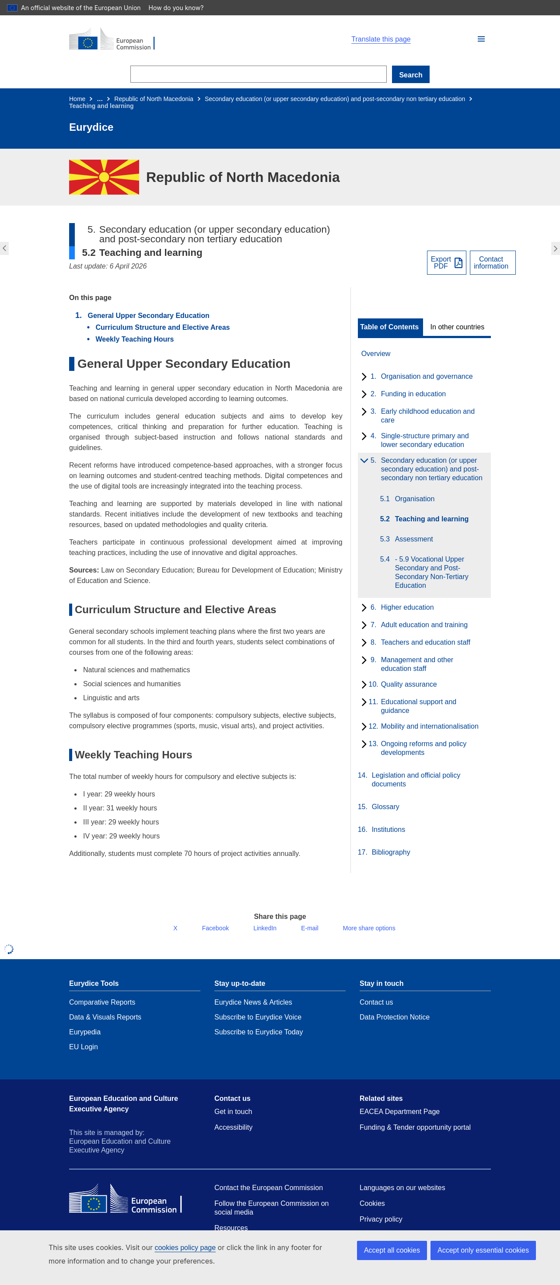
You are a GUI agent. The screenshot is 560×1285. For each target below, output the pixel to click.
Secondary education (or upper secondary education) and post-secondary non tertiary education (335, 98)
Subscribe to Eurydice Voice (257, 1024)
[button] (481, 39)
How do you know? (171, 7)
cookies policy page (171, 1247)
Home (77, 98)
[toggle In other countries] (458, 327)
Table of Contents (389, 327)
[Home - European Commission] (170, 39)
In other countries (457, 327)
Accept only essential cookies (483, 1250)
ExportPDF (441, 263)
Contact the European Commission (268, 1194)
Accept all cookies (392, 1250)
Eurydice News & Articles (253, 1009)
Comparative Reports (102, 1009)
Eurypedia (85, 1039)
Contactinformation (491, 263)
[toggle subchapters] (362, 377)
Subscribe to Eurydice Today (258, 1039)
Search (410, 75)
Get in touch (233, 1118)
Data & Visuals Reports (105, 1024)
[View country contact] (493, 263)
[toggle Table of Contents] (390, 327)
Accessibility (233, 1134)
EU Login (83, 1054)
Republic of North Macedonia (153, 98)
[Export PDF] (446, 263)
